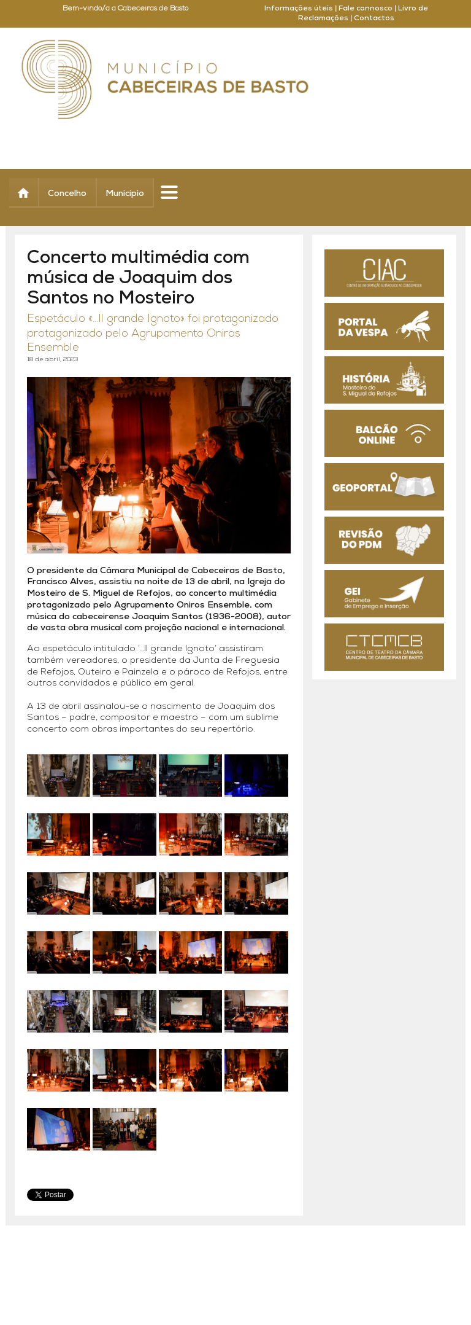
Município (124, 193)
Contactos (374, 18)
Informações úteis (298, 8)
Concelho (67, 193)
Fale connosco (365, 8)
